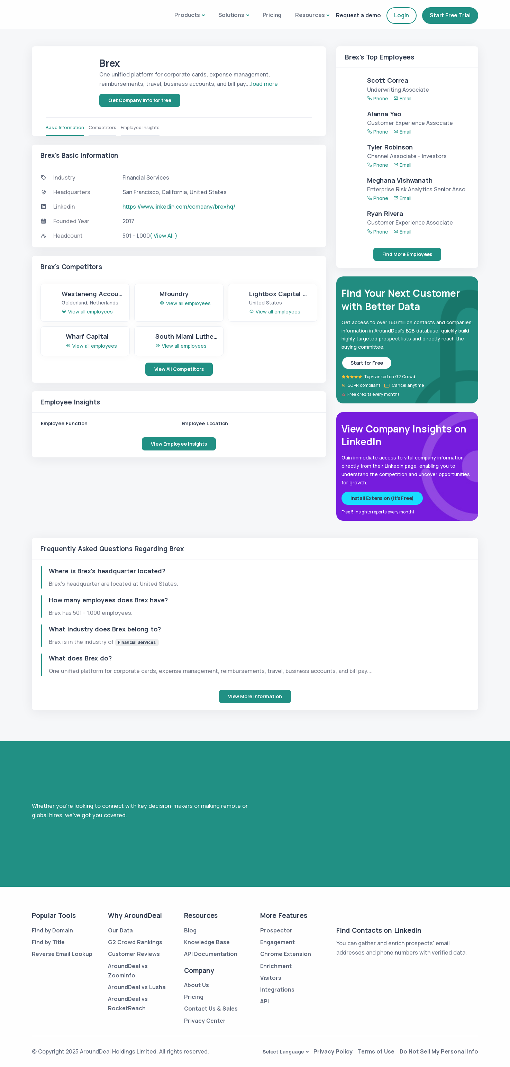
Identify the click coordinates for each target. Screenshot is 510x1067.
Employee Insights (144, 127)
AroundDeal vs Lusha (137, 987)
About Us (196, 985)
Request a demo (358, 15)
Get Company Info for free (139, 100)
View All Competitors (179, 369)
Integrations (277, 989)
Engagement (277, 942)
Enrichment (276, 966)
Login (401, 15)
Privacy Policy (333, 1051)
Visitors (270, 978)
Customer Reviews (134, 954)
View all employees (87, 311)
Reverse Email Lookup (62, 954)
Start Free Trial (450, 15)
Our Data (120, 930)
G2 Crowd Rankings (135, 942)
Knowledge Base (207, 942)
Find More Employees (407, 254)
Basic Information (65, 127)
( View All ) (163, 235)
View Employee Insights (179, 443)
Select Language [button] (283, 1051)
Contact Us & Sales (211, 1008)
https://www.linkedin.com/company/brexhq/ (178, 206)
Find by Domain (52, 930)
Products (187, 15)
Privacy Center (205, 1020)
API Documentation (210, 954)
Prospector (276, 930)
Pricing (272, 15)
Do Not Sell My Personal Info (439, 1051)
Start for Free (366, 362)
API (264, 1001)
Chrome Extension (285, 954)
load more (264, 84)
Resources (310, 15)
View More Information (255, 696)
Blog (190, 930)
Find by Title (48, 942)
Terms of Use (376, 1051)
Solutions (231, 15)
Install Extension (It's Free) (382, 498)
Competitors (105, 127)
